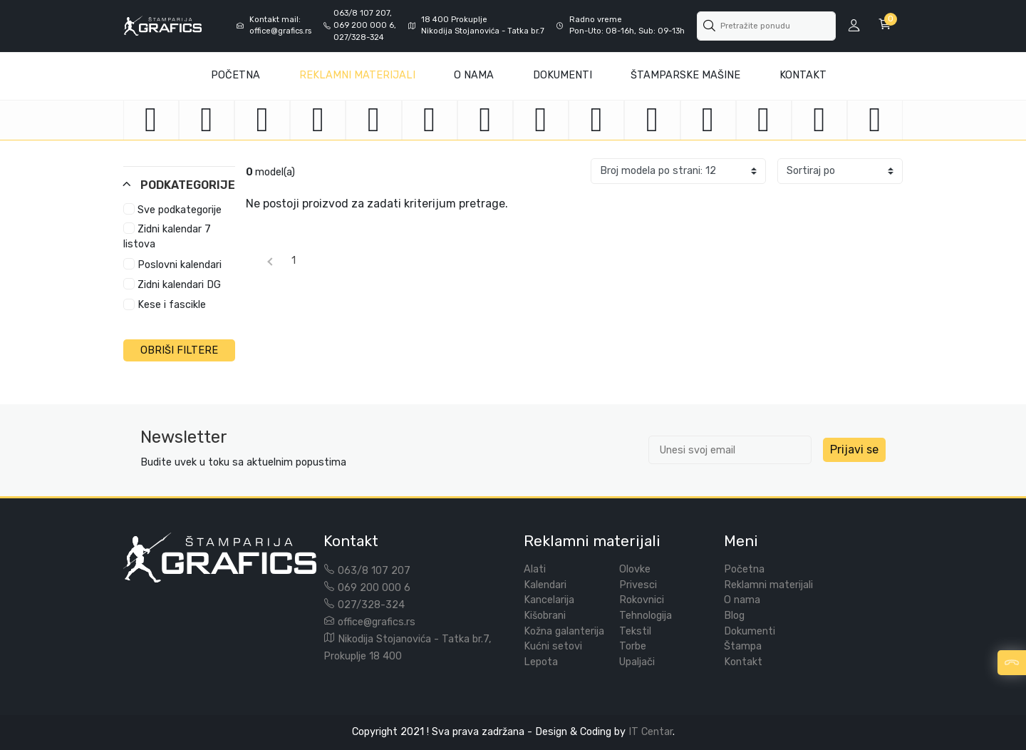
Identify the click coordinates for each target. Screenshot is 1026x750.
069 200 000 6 (374, 588)
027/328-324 (371, 605)
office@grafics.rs (376, 622)
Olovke (635, 569)
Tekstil (635, 631)
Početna (235, 75)
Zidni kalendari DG (172, 284)
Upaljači (637, 662)
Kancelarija (549, 600)
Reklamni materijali (357, 75)
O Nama (474, 75)
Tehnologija (645, 616)
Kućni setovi (553, 646)
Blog (734, 616)
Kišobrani (545, 616)
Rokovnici (641, 600)
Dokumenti (562, 75)
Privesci (638, 585)
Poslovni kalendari (172, 264)
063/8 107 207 (374, 571)
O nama (742, 600)
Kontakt (802, 75)
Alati (535, 569)
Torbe (632, 646)
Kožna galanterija (564, 631)
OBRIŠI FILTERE (179, 350)
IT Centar (650, 732)
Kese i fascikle (164, 305)
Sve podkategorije (172, 209)
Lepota (541, 662)
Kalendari (545, 585)
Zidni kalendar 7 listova (167, 236)
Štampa (743, 646)
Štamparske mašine (685, 75)
